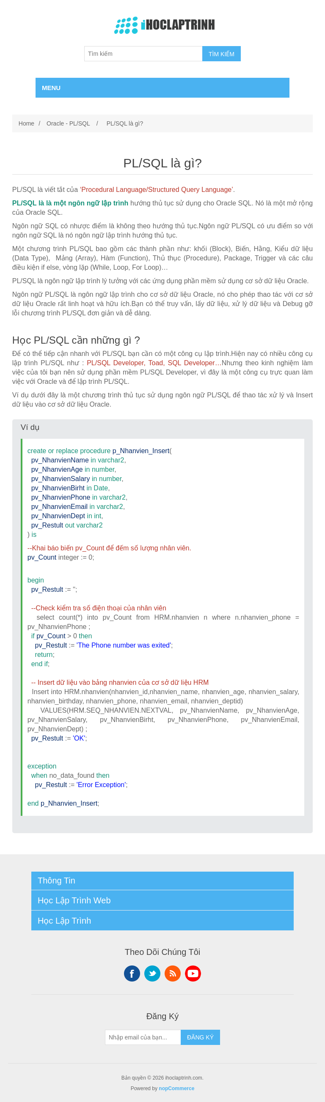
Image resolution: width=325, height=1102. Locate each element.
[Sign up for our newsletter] (143, 1037)
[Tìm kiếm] (143, 53)
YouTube (193, 973)
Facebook (132, 973)
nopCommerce (176, 1088)
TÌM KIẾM (221, 54)
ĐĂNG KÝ (200, 1037)
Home (26, 123)
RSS (173, 973)
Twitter (152, 973)
